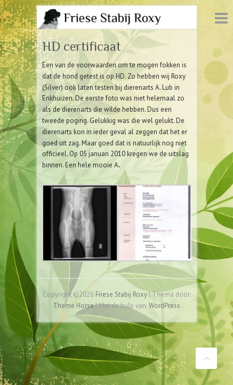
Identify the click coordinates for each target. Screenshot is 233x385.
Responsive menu (221, 18)
